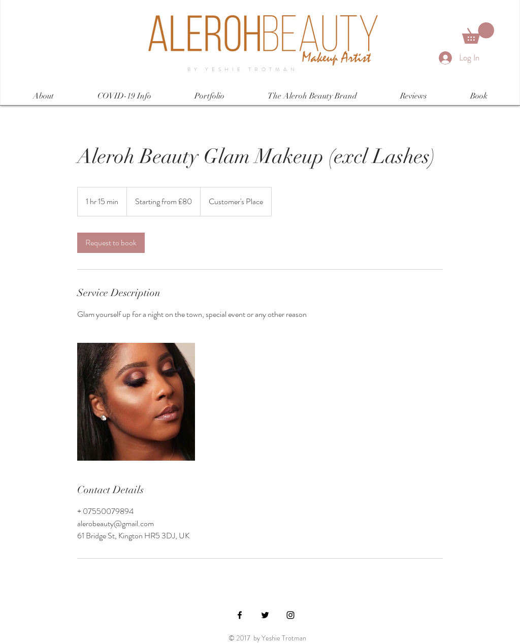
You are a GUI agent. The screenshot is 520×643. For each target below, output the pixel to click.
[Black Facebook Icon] (240, 615)
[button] (478, 33)
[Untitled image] (136, 402)
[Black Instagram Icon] (290, 615)
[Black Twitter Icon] (265, 615)
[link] (111, 243)
